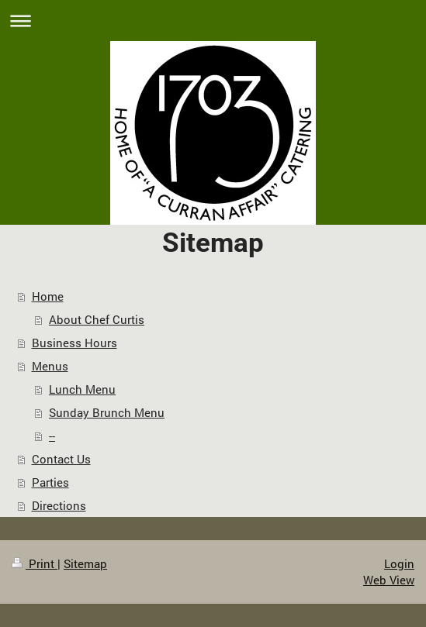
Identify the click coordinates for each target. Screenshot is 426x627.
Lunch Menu (82, 389)
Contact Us (61, 459)
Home (48, 296)
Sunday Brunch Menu (107, 412)
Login (399, 563)
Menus (50, 366)
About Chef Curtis (96, 319)
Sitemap (85, 563)
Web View (388, 579)
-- (52, 435)
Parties (50, 482)
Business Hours (74, 342)
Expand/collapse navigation (213, 20)
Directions (59, 505)
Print (34, 563)
